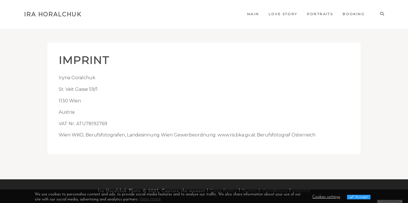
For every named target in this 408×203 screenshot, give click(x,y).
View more (150, 199)
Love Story (283, 14)
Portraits (320, 14)
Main (253, 14)
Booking (354, 14)
